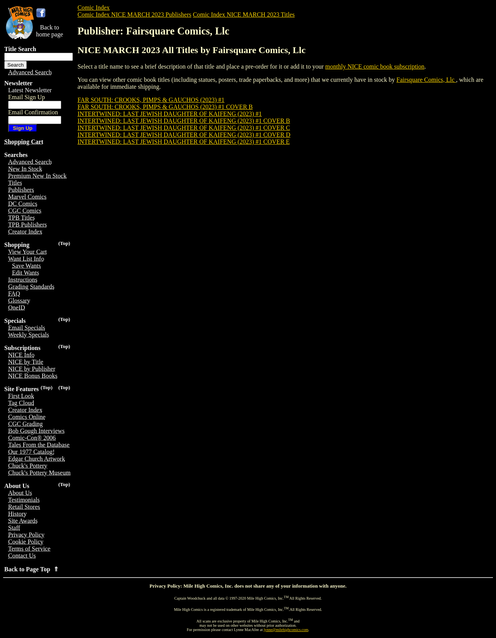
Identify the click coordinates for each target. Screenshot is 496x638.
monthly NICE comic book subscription (374, 66)
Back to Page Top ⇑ (31, 569)
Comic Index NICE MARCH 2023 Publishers (134, 14)
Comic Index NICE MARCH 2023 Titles (244, 14)
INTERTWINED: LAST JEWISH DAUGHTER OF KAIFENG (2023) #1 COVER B (184, 120)
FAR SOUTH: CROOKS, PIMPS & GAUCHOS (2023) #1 (151, 100)
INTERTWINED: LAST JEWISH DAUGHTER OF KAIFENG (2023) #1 (170, 113)
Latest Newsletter (30, 90)
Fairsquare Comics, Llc (426, 79)
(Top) (64, 243)
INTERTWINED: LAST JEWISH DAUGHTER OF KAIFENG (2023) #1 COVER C (184, 127)
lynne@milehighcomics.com (286, 630)
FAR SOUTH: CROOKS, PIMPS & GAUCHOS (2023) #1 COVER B (165, 106)
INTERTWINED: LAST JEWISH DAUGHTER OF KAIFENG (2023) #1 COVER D (184, 134)
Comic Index (94, 7)
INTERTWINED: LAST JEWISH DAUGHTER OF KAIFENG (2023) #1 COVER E (184, 141)
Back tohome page (49, 31)
